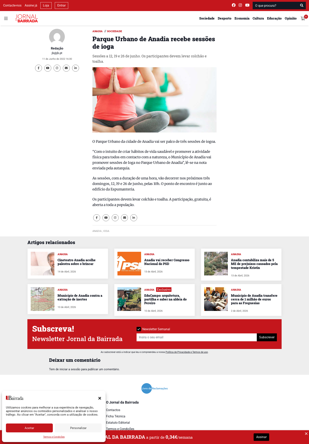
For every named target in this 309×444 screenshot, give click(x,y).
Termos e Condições (54, 437)
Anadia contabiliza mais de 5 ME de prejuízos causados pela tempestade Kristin (254, 264)
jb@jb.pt (57, 53)
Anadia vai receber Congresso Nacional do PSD (166, 262)
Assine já (31, 5)
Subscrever (267, 337)
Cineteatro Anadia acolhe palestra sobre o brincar (77, 262)
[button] (100, 398)
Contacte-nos (12, 5)
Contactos (113, 410)
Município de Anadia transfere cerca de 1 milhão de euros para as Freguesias (254, 299)
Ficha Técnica (115, 416)
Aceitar (29, 428)
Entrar (61, 5)
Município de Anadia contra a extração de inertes (80, 297)
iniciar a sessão (70, 369)
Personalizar (78, 428)
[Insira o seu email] (197, 337)
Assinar (261, 437)
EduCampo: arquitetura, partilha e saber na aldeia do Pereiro (165, 299)
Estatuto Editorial (118, 422)
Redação (57, 48)
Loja (46, 5)
